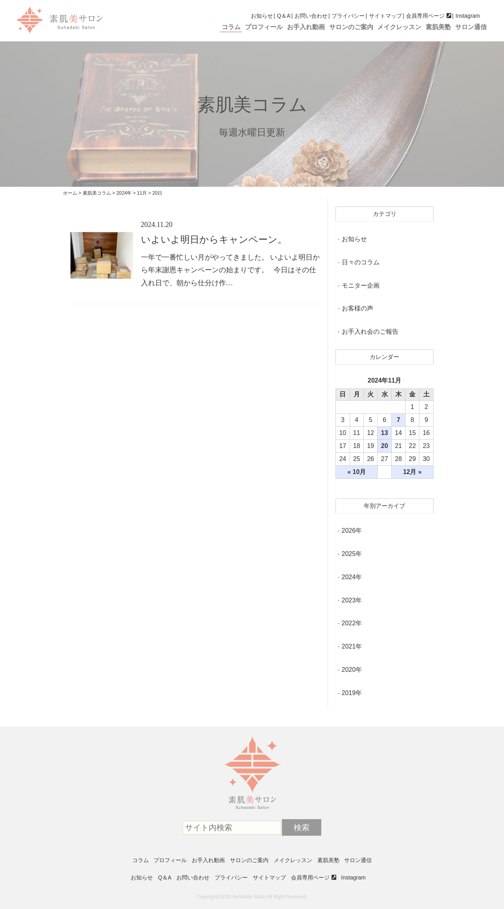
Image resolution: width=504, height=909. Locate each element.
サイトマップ (385, 16)
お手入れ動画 (306, 27)
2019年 (352, 693)
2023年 (352, 600)
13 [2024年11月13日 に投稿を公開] (384, 432)
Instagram (468, 16)
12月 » (412, 471)
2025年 (352, 553)
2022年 (352, 623)
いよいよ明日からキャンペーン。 (214, 239)
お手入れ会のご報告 (370, 331)
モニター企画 (361, 285)
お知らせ (262, 16)
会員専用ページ (425, 16)
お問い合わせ (311, 16)
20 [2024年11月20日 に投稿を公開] (384, 445)
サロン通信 (471, 27)
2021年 (352, 646)
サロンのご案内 (351, 27)
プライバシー (348, 16)
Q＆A (283, 16)
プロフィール (264, 27)
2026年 (352, 530)
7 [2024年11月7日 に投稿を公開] (398, 419)
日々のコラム (361, 262)
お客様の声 (357, 308)
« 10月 (356, 471)
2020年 (352, 669)
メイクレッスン (399, 27)
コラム (231, 27)
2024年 (352, 577)
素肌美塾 (438, 27)
